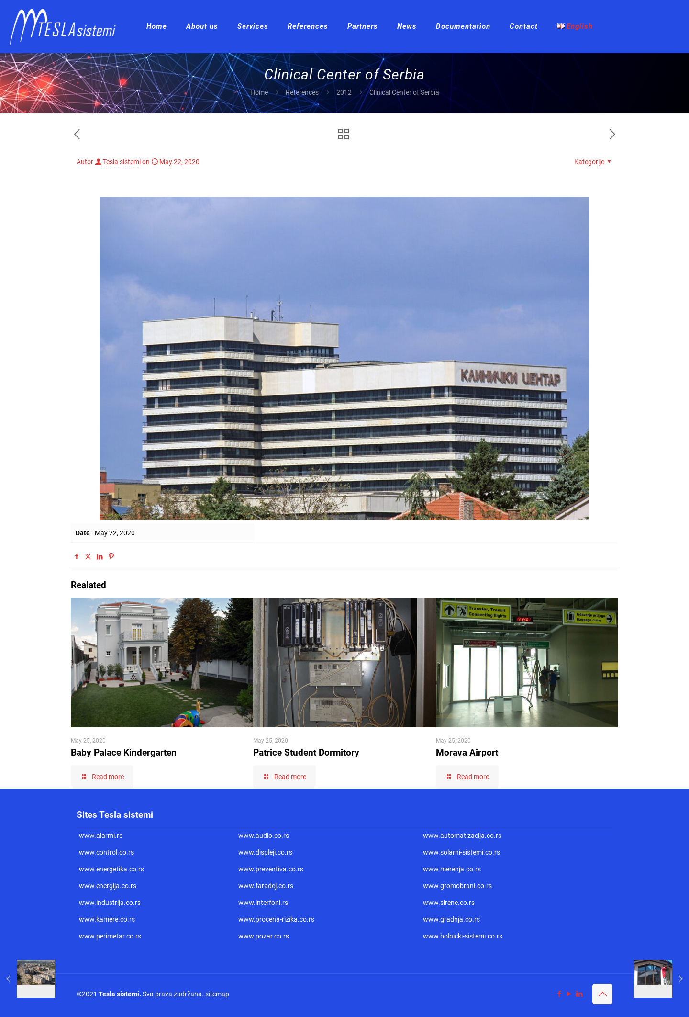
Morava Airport (467, 752)
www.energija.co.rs (107, 886)
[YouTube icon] (569, 994)
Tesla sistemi (122, 162)
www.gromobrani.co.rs (457, 886)
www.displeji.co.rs (265, 852)
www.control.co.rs (106, 852)
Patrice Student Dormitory (306, 752)
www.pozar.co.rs (263, 936)
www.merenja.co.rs (452, 869)
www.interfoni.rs (263, 902)
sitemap (217, 994)
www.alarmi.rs (100, 835)
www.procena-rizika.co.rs (276, 919)
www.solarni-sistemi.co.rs (461, 852)
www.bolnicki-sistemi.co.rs (462, 936)
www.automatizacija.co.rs (462, 835)
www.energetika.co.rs (111, 869)
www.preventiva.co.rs (270, 869)
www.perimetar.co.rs (110, 936)
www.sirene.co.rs (449, 902)
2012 (344, 92)
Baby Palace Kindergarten (124, 752)
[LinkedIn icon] (579, 994)
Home (259, 92)
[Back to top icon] (602, 994)
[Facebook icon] (559, 994)
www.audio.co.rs (263, 835)
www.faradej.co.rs (265, 886)
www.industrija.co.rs (110, 902)
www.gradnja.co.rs (451, 919)
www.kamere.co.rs (107, 919)
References (302, 92)
